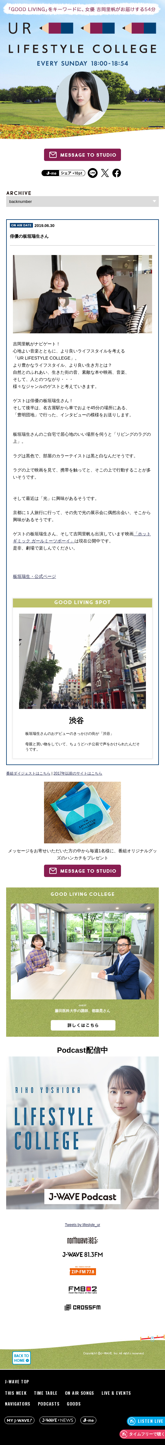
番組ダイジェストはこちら (28, 773)
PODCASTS (49, 1403)
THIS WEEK (15, 1392)
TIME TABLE (46, 1392)
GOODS (74, 1403)
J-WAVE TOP (17, 1381)
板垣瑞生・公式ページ (34, 576)
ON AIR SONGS (79, 1392)
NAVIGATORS (17, 1403)
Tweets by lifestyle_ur (82, 1225)
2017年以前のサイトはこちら (78, 773)
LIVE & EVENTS (116, 1392)
